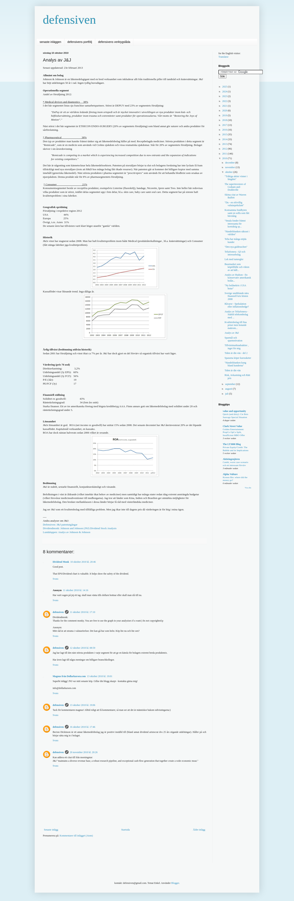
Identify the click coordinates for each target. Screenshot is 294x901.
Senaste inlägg (51, 829)
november (230, 167)
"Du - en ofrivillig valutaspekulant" (234, 204)
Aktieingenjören (231, 459)
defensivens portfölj (79, 42)
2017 (225, 125)
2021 (225, 105)
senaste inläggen (50, 42)
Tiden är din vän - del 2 (236, 353)
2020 (225, 110)
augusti (229, 388)
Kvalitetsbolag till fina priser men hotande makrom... (236, 325)
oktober (229, 172)
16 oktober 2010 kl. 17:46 (82, 726)
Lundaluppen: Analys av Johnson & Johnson (66, 532)
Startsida (125, 829)
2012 (225, 148)
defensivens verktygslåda (114, 42)
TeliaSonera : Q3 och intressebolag (235, 253)
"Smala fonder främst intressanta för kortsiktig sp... (235, 223)
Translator (223, 56)
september (230, 384)
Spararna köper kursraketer (238, 358)
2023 (225, 96)
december (230, 162)
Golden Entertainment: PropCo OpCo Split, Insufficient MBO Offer (234, 432)
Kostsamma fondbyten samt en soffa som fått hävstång (237, 213)
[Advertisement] (117, 853)
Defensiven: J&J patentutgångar (60, 524)
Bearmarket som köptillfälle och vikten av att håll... (237, 267)
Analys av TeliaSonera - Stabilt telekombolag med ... (236, 314)
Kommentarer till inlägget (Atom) (76, 835)
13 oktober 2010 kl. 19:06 (82, 705)
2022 (225, 101)
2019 (225, 115)
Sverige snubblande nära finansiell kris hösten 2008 (237, 296)
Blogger (175, 883)
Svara (55, 578)
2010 (225, 158)
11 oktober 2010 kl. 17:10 (82, 612)
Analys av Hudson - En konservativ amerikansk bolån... (238, 277)
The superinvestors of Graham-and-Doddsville (235, 187)
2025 (225, 86)
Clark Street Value (232, 426)
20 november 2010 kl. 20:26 (84, 752)
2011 (225, 153)
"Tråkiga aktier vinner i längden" (236, 178)
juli (227, 393)
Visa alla (248, 488)
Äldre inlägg (199, 829)
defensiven (69, 19)
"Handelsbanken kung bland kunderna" (235, 364)
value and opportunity (234, 411)
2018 (225, 120)
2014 (225, 139)
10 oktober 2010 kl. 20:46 (83, 561)
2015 (225, 134)
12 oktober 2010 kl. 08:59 (82, 647)
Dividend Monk (61, 561)
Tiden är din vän (233, 370)
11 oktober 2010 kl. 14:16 (75, 590)
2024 (225, 91)
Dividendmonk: (80, 528)
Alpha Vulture (230, 474)
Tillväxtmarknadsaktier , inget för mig (237, 347)
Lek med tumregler (234, 259)
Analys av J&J (232, 332)
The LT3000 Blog (232, 444)
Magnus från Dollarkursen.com (69, 676)
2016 (225, 129)
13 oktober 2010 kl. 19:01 (99, 676)
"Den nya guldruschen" (236, 246)
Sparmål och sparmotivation (233, 339)
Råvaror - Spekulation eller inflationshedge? (237, 305)
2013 (225, 144)
